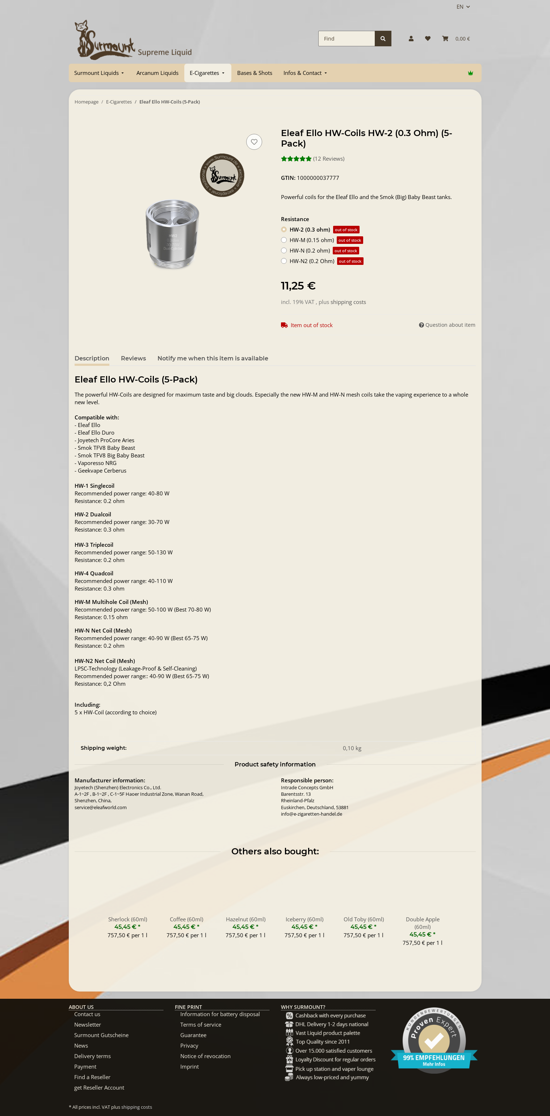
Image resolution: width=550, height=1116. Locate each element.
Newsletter (87, 1024)
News (81, 1045)
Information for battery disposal (220, 1014)
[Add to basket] (80, 124)
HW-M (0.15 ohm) (326, 240)
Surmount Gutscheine (101, 1035)
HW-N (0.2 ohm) (324, 250)
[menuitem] (100, 73)
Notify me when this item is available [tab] (213, 358)
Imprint (189, 1066)
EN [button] (460, 6)
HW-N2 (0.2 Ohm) (327, 261)
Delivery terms (92, 1056)
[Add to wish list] (254, 142)
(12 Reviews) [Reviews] (312, 158)
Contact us (87, 1014)
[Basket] (456, 38)
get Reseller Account (99, 1087)
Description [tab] (92, 358)
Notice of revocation (205, 1056)
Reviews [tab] (133, 358)
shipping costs (348, 301)
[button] (411, 38)
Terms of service (200, 1024)
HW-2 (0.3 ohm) (325, 229)
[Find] (346, 38)
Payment (85, 1066)
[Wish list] (427, 38)
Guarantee (193, 1035)
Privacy (189, 1045)
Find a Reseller (92, 1077)
